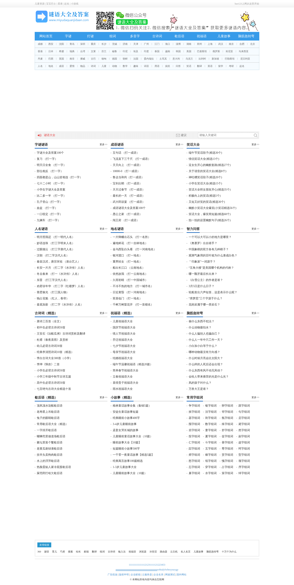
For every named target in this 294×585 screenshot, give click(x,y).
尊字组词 (227, 448)
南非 (72, 58)
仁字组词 (194, 442)
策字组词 (227, 473)
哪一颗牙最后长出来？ (203, 273)
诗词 (93, 66)
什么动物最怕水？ (200, 327)
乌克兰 (189, 58)
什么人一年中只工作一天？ (206, 339)
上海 (210, 44)
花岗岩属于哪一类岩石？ (204, 304)
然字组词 (244, 430)
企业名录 (158, 574)
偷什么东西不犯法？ (201, 321)
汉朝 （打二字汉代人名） (53, 255)
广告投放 (112, 574)
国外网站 (181, 574)
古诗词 (157, 36)
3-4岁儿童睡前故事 (125, 424)
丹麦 (40, 58)
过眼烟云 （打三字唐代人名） (56, 249)
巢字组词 (194, 473)
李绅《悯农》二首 (48, 364)
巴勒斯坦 (230, 58)
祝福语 (202, 36)
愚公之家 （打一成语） (127, 214)
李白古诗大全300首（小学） (54, 358)
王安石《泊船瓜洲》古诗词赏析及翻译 (61, 333)
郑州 (199, 44)
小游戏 (74, 3)
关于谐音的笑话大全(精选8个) (207, 171)
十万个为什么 (229, 551)
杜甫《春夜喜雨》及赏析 (52, 339)
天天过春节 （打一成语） (129, 189)
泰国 (157, 51)
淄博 (178, 44)
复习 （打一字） (47, 158)
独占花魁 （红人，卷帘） (53, 298)
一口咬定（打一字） (49, 214)
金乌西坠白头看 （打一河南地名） (134, 249)
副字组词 (244, 436)
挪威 (82, 58)
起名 (66, 3)
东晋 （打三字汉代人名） (53, 280)
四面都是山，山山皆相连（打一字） (59, 177)
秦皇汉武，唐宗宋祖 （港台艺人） (58, 261)
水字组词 (211, 473)
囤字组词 (194, 424)
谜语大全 (49, 135)
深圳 (82, 44)
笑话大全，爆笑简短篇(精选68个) (210, 214)
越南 (167, 51)
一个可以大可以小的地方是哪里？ (210, 237)
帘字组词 (227, 411)
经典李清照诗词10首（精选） (55, 352)
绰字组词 (244, 473)
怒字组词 (194, 460)
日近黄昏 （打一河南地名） (130, 292)
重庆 (93, 44)
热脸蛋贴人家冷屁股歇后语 (54, 467)
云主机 (174, 551)
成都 (40, 44)
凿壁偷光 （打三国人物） (53, 292)
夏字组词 (211, 436)
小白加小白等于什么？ (203, 345)
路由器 (163, 551)
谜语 (46, 551)
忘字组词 (194, 467)
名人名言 (185, 551)
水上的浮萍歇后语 (48, 460)
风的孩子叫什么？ (200, 382)
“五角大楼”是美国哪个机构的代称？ (211, 267)
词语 (146, 66)
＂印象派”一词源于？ (202, 261)
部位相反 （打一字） (50, 171)
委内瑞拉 (149, 58)
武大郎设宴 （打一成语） (129, 201)
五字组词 (211, 448)
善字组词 (227, 442)
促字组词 (227, 436)
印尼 (125, 51)
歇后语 (179, 36)
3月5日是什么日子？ (201, 286)
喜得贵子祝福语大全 (125, 382)
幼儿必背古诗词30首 (49, 345)
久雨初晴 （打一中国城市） (130, 280)
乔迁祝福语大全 (123, 339)
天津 (135, 44)
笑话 (188, 66)
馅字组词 (211, 460)
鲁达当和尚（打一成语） (128, 177)
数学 (125, 66)
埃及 (135, 51)
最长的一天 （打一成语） (129, 195)
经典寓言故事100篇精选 (128, 460)
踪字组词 (194, 448)
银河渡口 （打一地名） (127, 255)
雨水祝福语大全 (123, 388)
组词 (112, 36)
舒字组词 (227, 430)
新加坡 (215, 58)
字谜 (68, 36)
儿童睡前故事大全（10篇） (130, 473)
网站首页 (45, 36)
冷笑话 (153, 551)
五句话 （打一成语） (126, 152)
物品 (82, 66)
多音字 (135, 36)
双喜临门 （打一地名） (127, 298)
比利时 (202, 58)
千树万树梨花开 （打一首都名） (133, 304)
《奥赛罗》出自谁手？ (203, 243)
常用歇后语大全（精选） (52, 424)
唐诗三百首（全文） (49, 321)
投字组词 (194, 436)
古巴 (93, 58)
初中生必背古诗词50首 (51, 327)
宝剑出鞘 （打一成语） (127, 183)
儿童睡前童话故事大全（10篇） (133, 436)
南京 (231, 44)
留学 (220, 66)
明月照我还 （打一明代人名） (56, 237)
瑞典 (72, 51)
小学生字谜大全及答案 (51, 189)
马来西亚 (243, 51)
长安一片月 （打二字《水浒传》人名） (61, 267)
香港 (40, 51)
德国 (114, 58)
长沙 (103, 44)
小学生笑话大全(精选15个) (205, 183)
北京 (252, 44)
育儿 (54, 551)
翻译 (199, 66)
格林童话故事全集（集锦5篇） (132, 405)
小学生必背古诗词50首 (51, 370)
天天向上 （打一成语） (127, 165)
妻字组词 (211, 430)
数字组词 (211, 424)
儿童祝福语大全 (123, 321)
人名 (40, 66)
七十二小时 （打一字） (51, 183)
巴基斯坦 (202, 51)
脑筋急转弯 (246, 36)
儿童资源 (40, 3)
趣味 (135, 66)
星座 (60, 3)
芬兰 (103, 51)
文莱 (93, 51)
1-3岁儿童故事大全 (125, 467)
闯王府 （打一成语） (126, 220)
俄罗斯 (216, 51)
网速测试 (170, 574)
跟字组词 (244, 405)
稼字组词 (211, 454)
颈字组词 (244, 460)
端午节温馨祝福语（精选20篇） (133, 364)
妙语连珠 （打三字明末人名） (56, 243)
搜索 (70, 551)
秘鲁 (114, 51)
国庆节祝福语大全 (124, 327)
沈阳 (61, 44)
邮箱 (86, 551)
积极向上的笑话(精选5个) (204, 195)
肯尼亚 (229, 51)
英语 (210, 66)
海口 (167, 44)
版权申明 (124, 574)
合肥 (241, 44)
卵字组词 (227, 405)
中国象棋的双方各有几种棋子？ (209, 249)
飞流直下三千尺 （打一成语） (132, 158)
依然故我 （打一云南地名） (130, 273)
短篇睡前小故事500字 (126, 448)
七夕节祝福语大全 (124, 345)
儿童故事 (224, 36)
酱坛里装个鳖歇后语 (49, 442)
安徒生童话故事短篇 (125, 411)
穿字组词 (211, 467)
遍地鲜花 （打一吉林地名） (130, 243)
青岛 (72, 44)
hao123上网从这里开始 (247, 3)
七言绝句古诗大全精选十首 (54, 388)
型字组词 (244, 454)
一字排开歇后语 (47, 430)
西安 (50, 44)
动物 (114, 66)
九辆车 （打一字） (48, 220)
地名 (50, 66)
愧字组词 (227, 460)
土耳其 (163, 58)
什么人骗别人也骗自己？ (204, 333)
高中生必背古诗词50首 (51, 382)
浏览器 (142, 551)
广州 (146, 44)
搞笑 (167, 66)
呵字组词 (244, 448)
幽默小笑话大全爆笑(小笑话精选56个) (212, 208)
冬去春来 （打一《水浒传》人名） (58, 273)
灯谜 (90, 36)
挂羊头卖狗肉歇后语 (49, 454)
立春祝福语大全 (123, 376)
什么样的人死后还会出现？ (206, 364)
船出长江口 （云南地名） (129, 267)
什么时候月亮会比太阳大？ (206, 358)
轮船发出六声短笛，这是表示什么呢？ (213, 292)
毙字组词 (244, 424)
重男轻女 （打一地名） (127, 261)
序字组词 (244, 467)
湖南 (188, 44)
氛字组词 (227, 417)
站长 (78, 551)
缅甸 (103, 58)
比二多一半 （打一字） (51, 195)
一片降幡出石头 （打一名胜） (132, 237)
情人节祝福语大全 (124, 333)
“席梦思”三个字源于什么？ (206, 298)
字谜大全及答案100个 (50, 152)
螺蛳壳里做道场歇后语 (51, 436)
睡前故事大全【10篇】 (127, 442)
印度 (146, 51)
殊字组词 (227, 424)
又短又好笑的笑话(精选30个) (207, 201)
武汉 (220, 44)
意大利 (176, 58)
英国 (61, 58)
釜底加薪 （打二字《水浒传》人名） (60, 304)
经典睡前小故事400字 (126, 417)
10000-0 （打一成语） (126, 171)
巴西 (50, 58)
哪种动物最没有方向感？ (204, 352)
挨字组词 (194, 411)
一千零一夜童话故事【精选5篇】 (133, 454)
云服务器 (147, 574)
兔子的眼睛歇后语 (48, 417)
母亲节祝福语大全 (124, 352)
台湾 (82, 51)
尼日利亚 (245, 58)
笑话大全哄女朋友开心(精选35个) (210, 189)
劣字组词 (194, 430)
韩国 (178, 51)
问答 (178, 66)
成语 (61, 66)
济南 (125, 44)
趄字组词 (244, 442)
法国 (135, 58)
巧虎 (62, 551)
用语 (157, 66)
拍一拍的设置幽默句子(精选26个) (210, 220)
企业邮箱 (135, 574)
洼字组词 (211, 411)
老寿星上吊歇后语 (48, 411)
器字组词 (194, 417)
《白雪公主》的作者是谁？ (206, 280)
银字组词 (211, 405)
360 (39, 551)
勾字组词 (244, 411)
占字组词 (227, 467)
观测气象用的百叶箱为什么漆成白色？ (213, 255)
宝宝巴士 (51, 3)
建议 (181, 135)
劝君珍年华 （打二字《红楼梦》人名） (61, 286)
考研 (231, 66)
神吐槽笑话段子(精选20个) (205, 177)
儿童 (103, 66)
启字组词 (244, 417)
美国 (188, 51)
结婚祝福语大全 (123, 358)
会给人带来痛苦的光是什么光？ (209, 376)
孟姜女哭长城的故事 (125, 430)
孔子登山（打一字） (49, 201)
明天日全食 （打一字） (51, 165)
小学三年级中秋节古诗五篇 (54, 376)
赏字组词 (227, 454)
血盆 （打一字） (47, 208)
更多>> (103, 144)
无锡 (114, 44)
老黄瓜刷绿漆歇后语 (49, 448)
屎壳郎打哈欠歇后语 (49, 473)
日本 (50, 51)
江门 (157, 44)
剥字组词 (211, 417)
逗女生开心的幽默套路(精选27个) (210, 165)
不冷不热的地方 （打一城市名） (133, 286)
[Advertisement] (147, 100)
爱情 (72, 66)
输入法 (122, 551)
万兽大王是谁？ (199, 388)
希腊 (61, 51)
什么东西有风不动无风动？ (206, 370)
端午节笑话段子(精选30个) (205, 152)
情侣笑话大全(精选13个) (204, 158)
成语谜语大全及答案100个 (129, 208)
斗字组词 (211, 442)
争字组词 (194, 405)
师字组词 (194, 454)
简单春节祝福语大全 (125, 370)
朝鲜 (125, 58)
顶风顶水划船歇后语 (49, 405)
